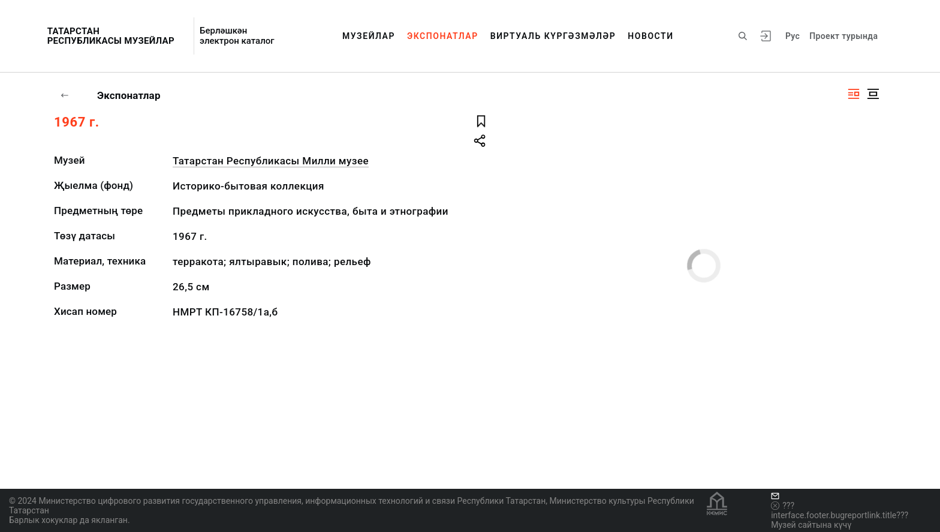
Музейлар (368, 36)
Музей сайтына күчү (811, 525)
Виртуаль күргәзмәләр (553, 36)
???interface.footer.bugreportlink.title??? (839, 510)
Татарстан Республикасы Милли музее (271, 161)
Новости (650, 36)
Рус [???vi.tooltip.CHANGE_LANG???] (792, 36)
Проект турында (843, 36)
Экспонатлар (442, 36)
